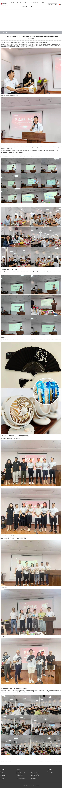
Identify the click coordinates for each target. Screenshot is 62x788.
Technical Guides (50, 772)
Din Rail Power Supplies (35, 774)
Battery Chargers (19, 774)
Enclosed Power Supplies (21, 778)
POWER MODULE (20, 775)
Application (24, 6)
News (42, 2)
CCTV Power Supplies (34, 776)
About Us (19, 2)
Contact (32, 6)
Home (12, 2)
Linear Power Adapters (35, 775)
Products (26, 2)
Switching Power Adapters (21, 772)
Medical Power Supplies (35, 772)
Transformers (33, 778)
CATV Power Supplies (20, 776)
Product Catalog (34, 2)
